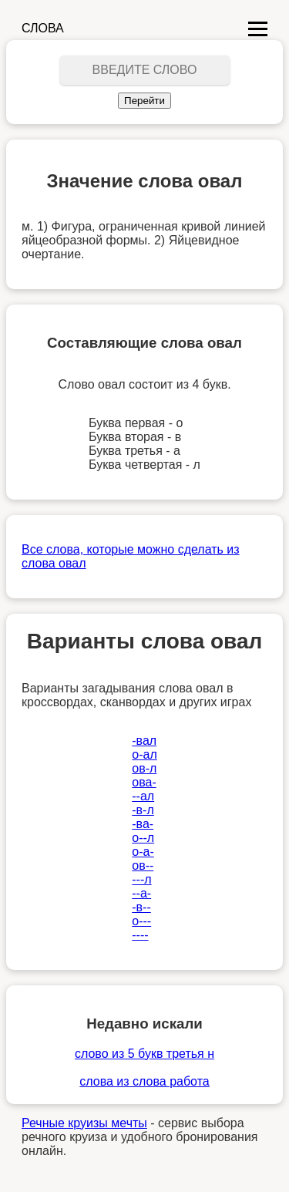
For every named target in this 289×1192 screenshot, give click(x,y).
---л (141, 879)
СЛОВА (43, 28)
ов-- (142, 865)
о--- (141, 921)
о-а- (142, 851)
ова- (144, 782)
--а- (141, 893)
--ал (143, 796)
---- (140, 934)
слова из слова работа (144, 1081)
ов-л (144, 768)
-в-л (143, 810)
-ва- (142, 823)
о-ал (144, 754)
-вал (144, 740)
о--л (143, 837)
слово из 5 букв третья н (144, 1053)
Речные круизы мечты (84, 1123)
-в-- (141, 907)
